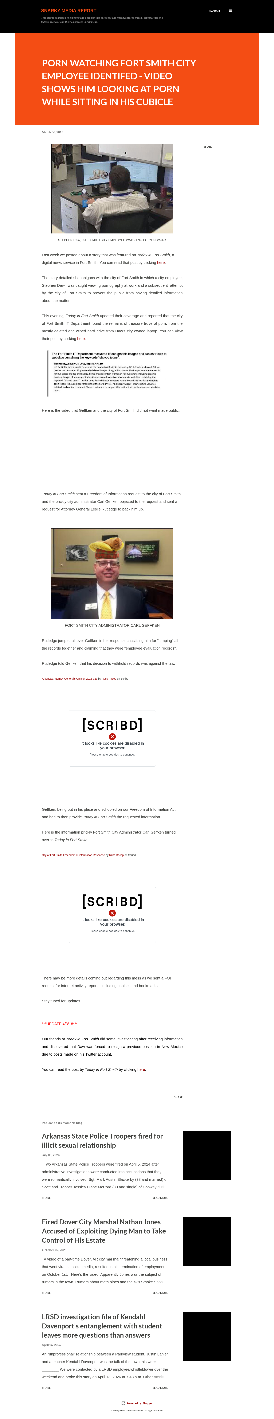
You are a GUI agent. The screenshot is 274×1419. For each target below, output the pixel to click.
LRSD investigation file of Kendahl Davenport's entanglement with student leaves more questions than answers (102, 1325)
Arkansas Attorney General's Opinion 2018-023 (69, 678)
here (161, 262)
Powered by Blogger (137, 1403)
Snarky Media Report (68, 10)
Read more (160, 1197)
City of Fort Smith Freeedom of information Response (73, 855)
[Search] (214, 10)
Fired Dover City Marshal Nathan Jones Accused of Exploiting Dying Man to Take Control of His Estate (104, 1231)
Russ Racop (109, 678)
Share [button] (208, 146)
